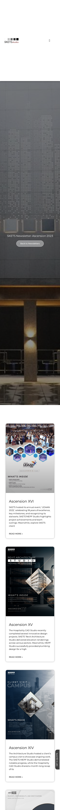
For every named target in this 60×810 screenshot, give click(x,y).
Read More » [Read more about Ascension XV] (16, 657)
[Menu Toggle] (49, 40)
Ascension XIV (21, 748)
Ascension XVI (21, 501)
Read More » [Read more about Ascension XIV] (16, 777)
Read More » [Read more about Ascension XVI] (16, 533)
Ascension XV (21, 624)
